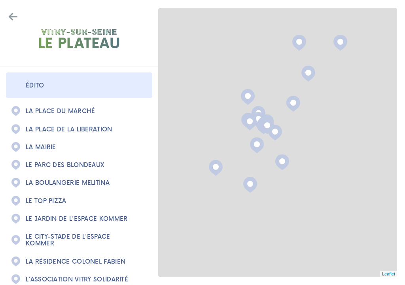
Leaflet (388, 274)
